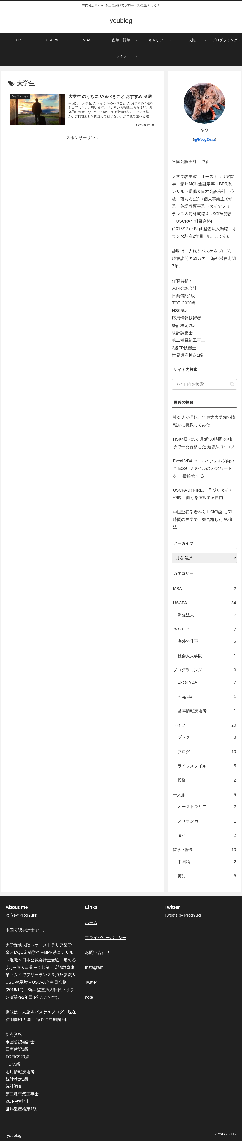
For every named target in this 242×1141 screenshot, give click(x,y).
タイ (207, 835)
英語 (207, 876)
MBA (204, 588)
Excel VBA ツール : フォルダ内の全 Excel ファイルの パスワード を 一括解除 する (203, 468)
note (89, 997)
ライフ (204, 725)
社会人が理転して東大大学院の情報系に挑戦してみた (204, 421)
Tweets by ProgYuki (182, 915)
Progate (207, 696)
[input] (204, 384)
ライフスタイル (207, 766)
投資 (207, 780)
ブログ (207, 751)
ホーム (91, 922)
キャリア (204, 629)
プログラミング (204, 670)
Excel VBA (207, 682)
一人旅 (204, 794)
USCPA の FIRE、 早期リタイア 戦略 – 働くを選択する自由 (203, 494)
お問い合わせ (97, 952)
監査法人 (207, 615)
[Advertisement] (82, 173)
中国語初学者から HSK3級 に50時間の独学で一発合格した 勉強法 (202, 519)
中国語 (207, 862)
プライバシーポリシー (105, 937)
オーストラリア (207, 806)
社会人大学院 (207, 655)
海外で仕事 (207, 641)
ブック (207, 737)
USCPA (204, 603)
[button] (232, 384)
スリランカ (207, 821)
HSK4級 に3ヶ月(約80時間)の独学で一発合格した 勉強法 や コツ (203, 443)
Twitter (91, 982)
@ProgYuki (204, 139)
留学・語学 (204, 849)
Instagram (94, 967)
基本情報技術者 (207, 710)
